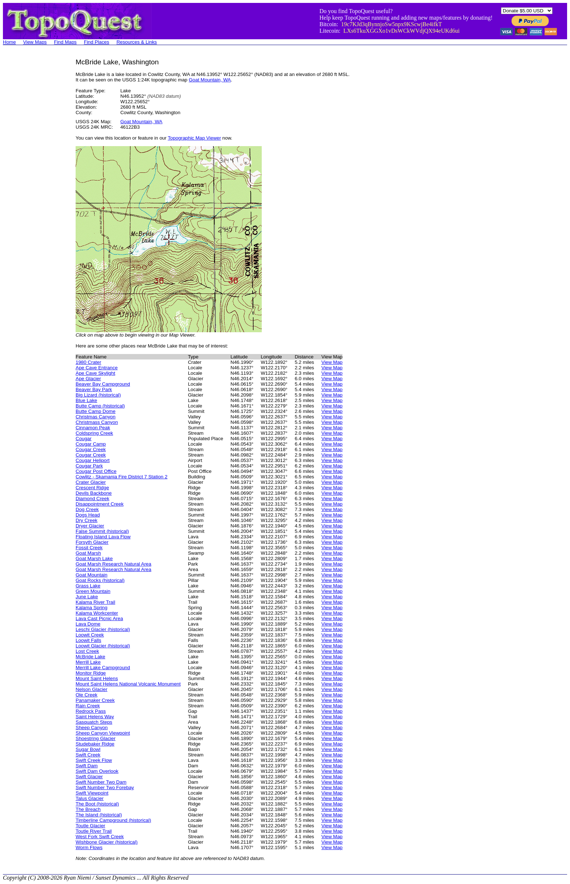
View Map (331, 362)
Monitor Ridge (91, 673)
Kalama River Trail (95, 602)
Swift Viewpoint (92, 793)
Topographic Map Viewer (194, 138)
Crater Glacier (91, 482)
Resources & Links (136, 42)
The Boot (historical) (97, 804)
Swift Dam (87, 765)
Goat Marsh (88, 553)
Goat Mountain (91, 575)
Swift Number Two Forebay (105, 787)
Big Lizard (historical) (98, 395)
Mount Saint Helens (97, 678)
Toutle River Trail (94, 831)
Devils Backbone (94, 493)
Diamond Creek (92, 498)
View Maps (35, 42)
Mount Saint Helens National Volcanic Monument (128, 684)
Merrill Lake (88, 662)
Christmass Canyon (97, 422)
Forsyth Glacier (92, 542)
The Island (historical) (99, 814)
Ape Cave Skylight (95, 373)
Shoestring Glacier (96, 738)
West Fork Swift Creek (100, 836)
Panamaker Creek (95, 700)
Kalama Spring (91, 607)
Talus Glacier (90, 798)
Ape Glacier (88, 378)
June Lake (87, 596)
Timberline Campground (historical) (113, 820)
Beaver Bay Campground (103, 384)
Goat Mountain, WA (210, 80)
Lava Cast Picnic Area (99, 618)
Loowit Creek (90, 635)
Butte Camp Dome (96, 411)
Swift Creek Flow (94, 760)
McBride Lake (90, 656)
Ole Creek (86, 695)
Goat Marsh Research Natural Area (113, 564)
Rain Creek (88, 705)
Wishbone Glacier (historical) (106, 842)
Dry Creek (86, 520)
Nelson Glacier (91, 689)
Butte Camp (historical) (100, 406)
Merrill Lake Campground (103, 667)
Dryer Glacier (90, 526)
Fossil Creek (89, 547)
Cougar (84, 438)
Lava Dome (88, 624)
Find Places (96, 42)
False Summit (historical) (102, 531)
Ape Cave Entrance (97, 367)
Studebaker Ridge (95, 744)
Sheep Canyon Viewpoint (103, 733)
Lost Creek (87, 651)
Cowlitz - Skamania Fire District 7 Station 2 (122, 476)
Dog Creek (87, 509)
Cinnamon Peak (93, 427)
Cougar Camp (91, 444)
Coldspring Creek (94, 433)
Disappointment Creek (100, 504)
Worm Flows (89, 847)
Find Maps (65, 42)
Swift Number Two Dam (101, 782)
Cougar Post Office (96, 471)
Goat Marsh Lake (94, 558)
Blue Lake (86, 400)
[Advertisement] (32, 167)
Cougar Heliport (92, 460)
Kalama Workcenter (97, 613)
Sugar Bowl (88, 749)
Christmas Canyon (96, 416)
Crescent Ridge (92, 487)
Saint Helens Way (95, 716)
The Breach (88, 809)
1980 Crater (88, 362)
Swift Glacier (89, 776)
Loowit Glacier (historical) (103, 645)
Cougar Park (89, 466)
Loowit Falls (88, 640)
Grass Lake (88, 585)
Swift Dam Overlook (97, 771)
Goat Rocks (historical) (100, 580)
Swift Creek (88, 755)
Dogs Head (88, 515)
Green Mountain (93, 591)
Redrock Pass (91, 711)
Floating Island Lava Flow (103, 536)
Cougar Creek (91, 449)
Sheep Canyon (92, 727)
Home (9, 42)
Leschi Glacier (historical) (103, 629)
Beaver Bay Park (94, 389)
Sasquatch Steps (94, 722)
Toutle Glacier (90, 825)
